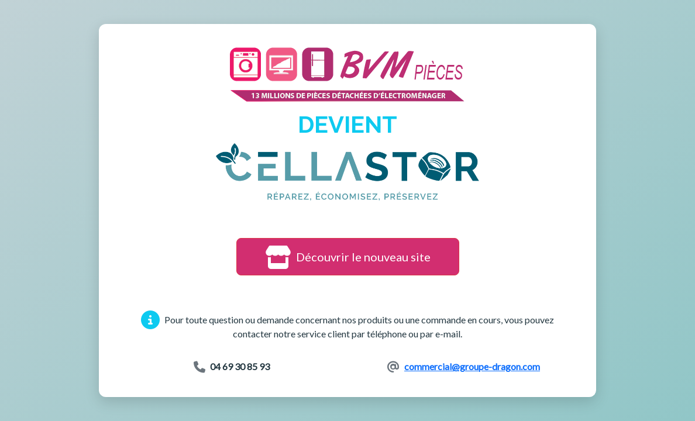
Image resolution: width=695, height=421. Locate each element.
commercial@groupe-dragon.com (472, 366)
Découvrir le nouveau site (348, 257)
